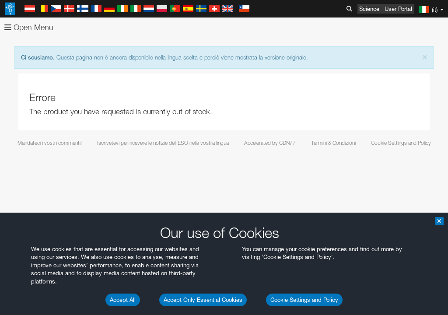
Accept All (123, 299)
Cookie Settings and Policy (304, 299)
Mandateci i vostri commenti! (50, 143)
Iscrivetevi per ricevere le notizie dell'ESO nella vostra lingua (163, 143)
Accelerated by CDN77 (270, 143)
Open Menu (28, 27)
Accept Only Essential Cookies (203, 299)
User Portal (398, 8)
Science (369, 8)
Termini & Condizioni (333, 143)
